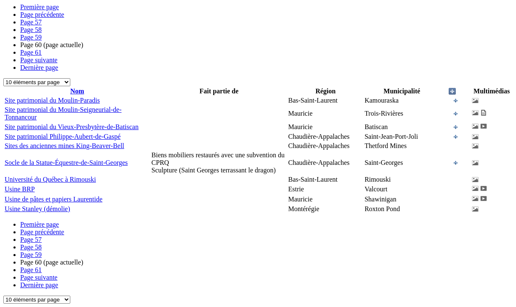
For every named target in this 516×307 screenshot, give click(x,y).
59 (31, 37)
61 (31, 52)
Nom (77, 91)
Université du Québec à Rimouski (50, 179)
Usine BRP (20, 189)
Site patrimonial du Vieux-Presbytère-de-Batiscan (71, 126)
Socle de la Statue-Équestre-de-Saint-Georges (66, 162)
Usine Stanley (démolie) (37, 208)
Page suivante (38, 60)
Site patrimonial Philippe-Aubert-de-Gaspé (62, 136)
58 (31, 29)
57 (31, 22)
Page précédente (42, 14)
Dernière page (39, 67)
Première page (39, 7)
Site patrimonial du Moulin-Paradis (52, 100)
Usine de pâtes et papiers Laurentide (53, 199)
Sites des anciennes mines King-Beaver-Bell (64, 145)
